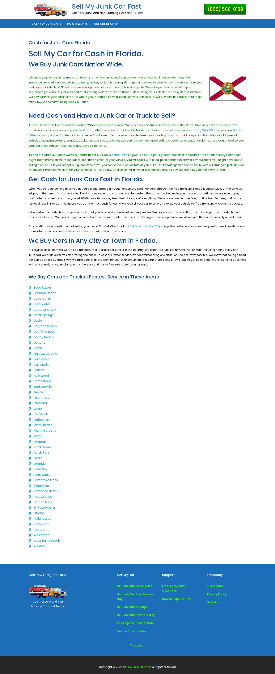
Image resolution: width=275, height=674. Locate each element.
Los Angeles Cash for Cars (135, 623)
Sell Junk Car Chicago (132, 607)
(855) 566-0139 (225, 9)
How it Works (77, 24)
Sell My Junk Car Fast (106, 6)
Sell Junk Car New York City (135, 615)
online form (120, 155)
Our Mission (215, 586)
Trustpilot (137, 645)
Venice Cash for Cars (132, 631)
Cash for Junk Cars (46, 24)
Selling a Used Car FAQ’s (146, 226)
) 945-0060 (208, 130)
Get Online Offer (106, 24)
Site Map (213, 602)
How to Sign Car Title (176, 599)
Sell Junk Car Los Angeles (134, 586)
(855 (196, 130)
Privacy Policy (216, 594)
